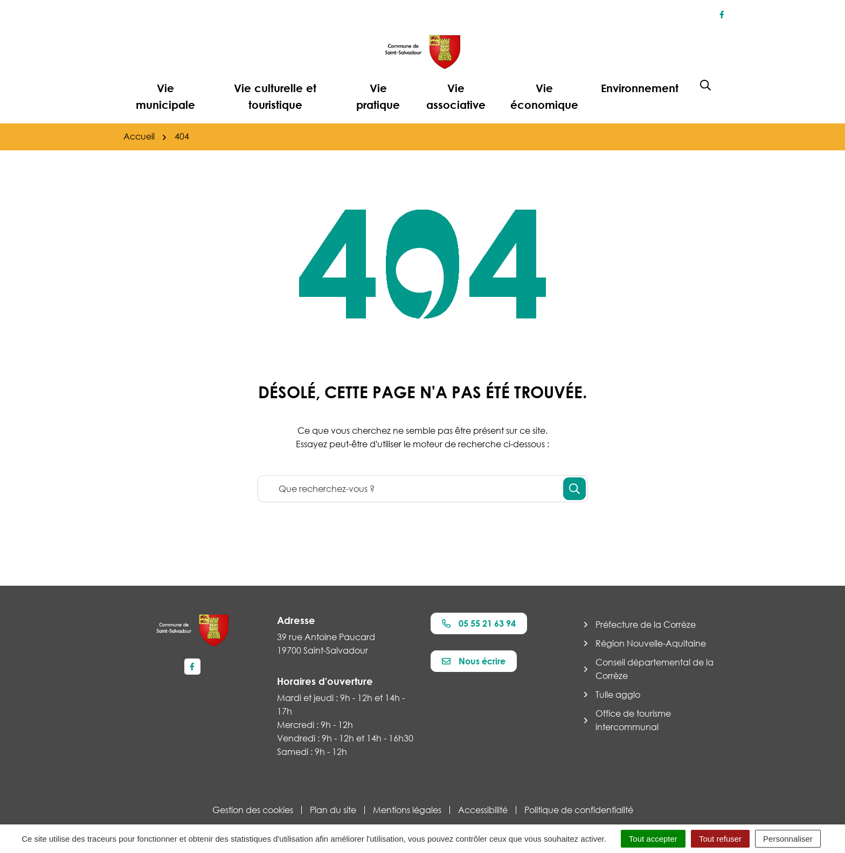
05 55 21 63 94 (479, 623)
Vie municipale (165, 96)
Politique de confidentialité (578, 810)
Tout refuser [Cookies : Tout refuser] (720, 838)
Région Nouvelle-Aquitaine (650, 643)
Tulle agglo (617, 694)
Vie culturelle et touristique (275, 96)
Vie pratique (378, 96)
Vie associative (456, 96)
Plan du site (333, 810)
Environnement (639, 87)
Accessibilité (483, 810)
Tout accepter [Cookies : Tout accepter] (653, 838)
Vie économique (544, 96)
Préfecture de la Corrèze (645, 624)
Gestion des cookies (252, 810)
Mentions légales (407, 810)
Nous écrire (473, 661)
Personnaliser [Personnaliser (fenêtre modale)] (788, 838)
